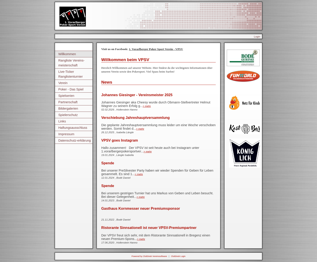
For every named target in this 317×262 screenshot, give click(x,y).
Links (62, 121)
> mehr (147, 106)
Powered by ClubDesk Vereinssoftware (149, 256)
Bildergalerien (68, 108)
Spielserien (66, 95)
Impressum (66, 134)
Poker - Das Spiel (70, 89)
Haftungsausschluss (72, 127)
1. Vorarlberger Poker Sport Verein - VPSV (156, 49)
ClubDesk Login (178, 256)
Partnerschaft (67, 102)
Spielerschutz (68, 115)
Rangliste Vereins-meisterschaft (71, 63)
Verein (63, 83)
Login (257, 36)
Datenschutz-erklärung (74, 140)
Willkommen (67, 54)
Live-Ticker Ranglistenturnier (70, 74)
